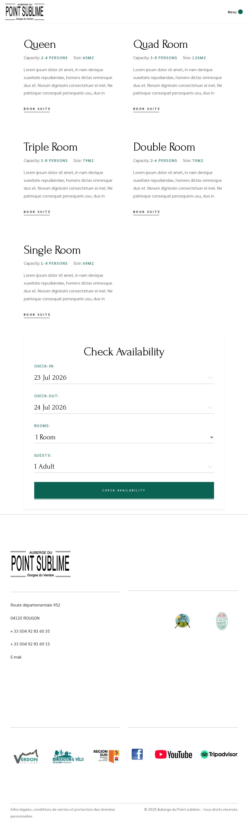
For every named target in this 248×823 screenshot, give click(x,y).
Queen (40, 44)
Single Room (52, 250)
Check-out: (47, 395)
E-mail (15, 657)
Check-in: (44, 366)
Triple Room (51, 147)
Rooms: (42, 425)
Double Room (164, 147)
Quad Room (160, 44)
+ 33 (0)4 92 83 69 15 (30, 643)
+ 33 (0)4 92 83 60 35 (30, 631)
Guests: (43, 455)
